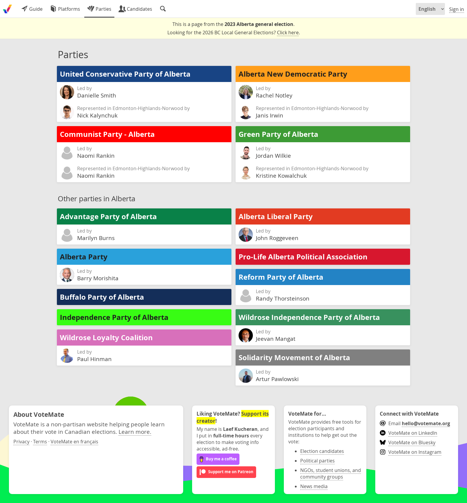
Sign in (456, 9)
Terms (40, 441)
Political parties (317, 460)
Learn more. (135, 431)
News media (314, 486)
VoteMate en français (74, 441)
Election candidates (322, 451)
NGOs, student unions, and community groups (330, 473)
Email (415, 423)
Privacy (21, 441)
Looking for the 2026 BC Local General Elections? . (233, 32)
